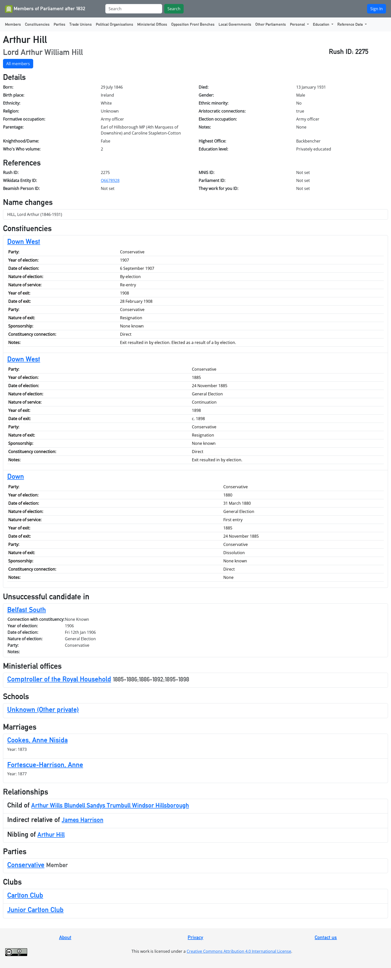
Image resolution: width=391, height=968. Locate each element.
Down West (23, 241)
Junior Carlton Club (35, 910)
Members (13, 24)
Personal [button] (298, 24)
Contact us (326, 937)
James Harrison (82, 819)
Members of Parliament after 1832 (45, 9)
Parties (59, 24)
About (65, 937)
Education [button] (321, 24)
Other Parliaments (270, 24)
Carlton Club (25, 895)
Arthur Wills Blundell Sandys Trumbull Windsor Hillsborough (110, 805)
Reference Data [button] (350, 24)
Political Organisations (114, 24)
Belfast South (26, 610)
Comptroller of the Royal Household (59, 679)
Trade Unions (80, 24)
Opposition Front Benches (193, 24)
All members (18, 63)
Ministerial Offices (152, 24)
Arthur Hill (51, 834)
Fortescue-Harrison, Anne (45, 765)
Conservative (25, 865)
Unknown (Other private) (43, 709)
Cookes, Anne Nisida (37, 740)
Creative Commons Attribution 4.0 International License (239, 951)
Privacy (195, 937)
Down (15, 476)
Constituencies (37, 24)
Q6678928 (110, 180)
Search (173, 8)
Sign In (376, 8)
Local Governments (235, 24)
